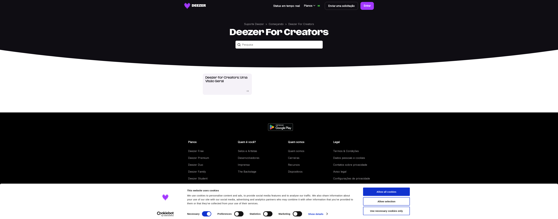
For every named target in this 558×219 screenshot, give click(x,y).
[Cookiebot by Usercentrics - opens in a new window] (165, 212)
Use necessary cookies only (386, 209)
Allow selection (386, 200)
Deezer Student (198, 178)
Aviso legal (339, 171)
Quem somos (296, 151)
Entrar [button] (367, 5)
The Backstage (247, 171)
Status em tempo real (286, 6)
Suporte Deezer (254, 24)
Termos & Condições (346, 151)
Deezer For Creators (301, 24)
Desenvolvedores (248, 158)
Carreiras (293, 158)
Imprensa (244, 164)
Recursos (294, 164)
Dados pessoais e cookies (349, 158)
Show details (315, 212)
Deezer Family (197, 171)
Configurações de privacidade (351, 178)
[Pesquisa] (279, 45)
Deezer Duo (195, 164)
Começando (276, 24)
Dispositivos (295, 171)
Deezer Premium (198, 158)
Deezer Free (196, 151)
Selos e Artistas (247, 151)
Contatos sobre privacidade (350, 164)
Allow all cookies (386, 190)
